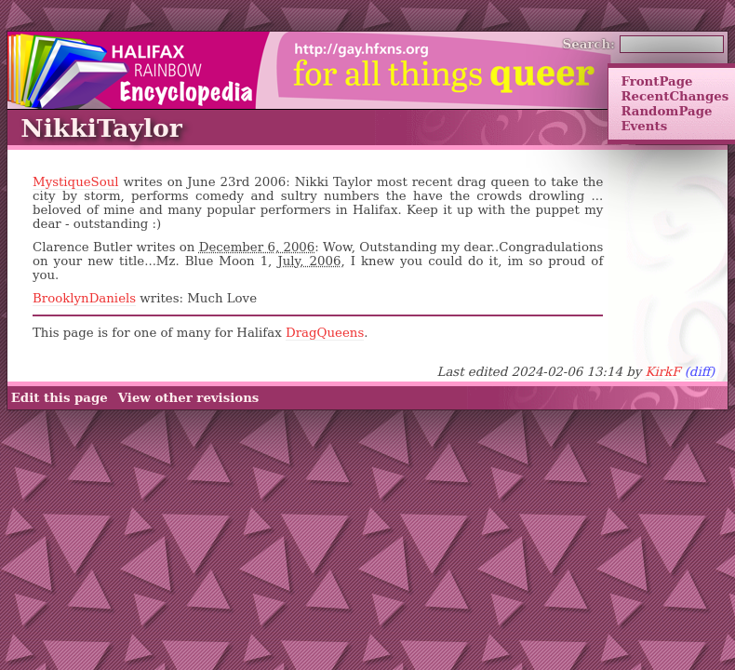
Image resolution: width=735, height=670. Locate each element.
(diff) (700, 372)
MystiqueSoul (76, 182)
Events (644, 125)
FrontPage (656, 81)
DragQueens (325, 333)
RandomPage (666, 110)
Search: (589, 43)
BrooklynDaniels (84, 298)
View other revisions (189, 397)
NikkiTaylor (101, 128)
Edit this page (59, 397)
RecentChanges (674, 95)
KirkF (662, 372)
